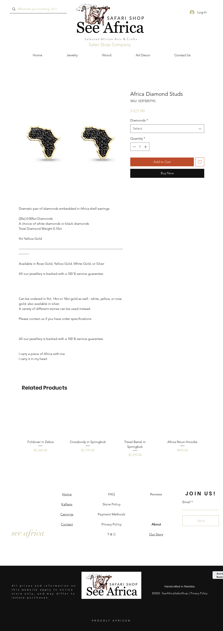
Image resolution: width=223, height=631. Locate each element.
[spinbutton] (140, 147)
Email (186, 502)
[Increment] (146, 147)
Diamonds (139, 120)
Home (67, 494)
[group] (111, 430)
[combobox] (167, 128)
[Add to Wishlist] (199, 162)
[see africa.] (29, 533)
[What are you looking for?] (38, 9)
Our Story (156, 534)
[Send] (200, 520)
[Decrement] (134, 147)
